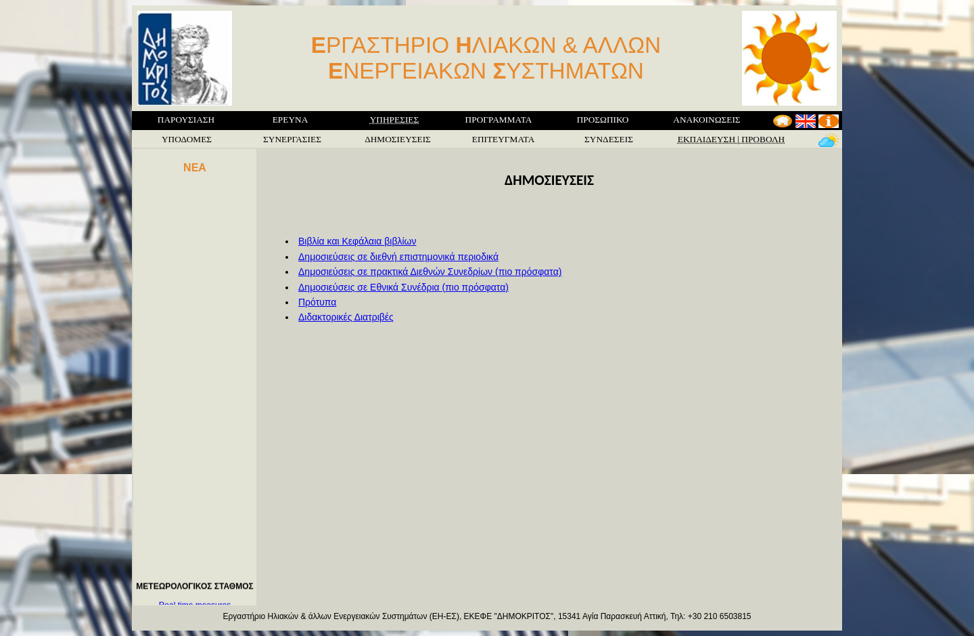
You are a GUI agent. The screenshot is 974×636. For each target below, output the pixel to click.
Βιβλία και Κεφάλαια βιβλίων (357, 241)
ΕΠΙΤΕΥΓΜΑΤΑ (503, 139)
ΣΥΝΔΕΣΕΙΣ (608, 139)
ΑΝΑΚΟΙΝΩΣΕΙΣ (706, 119)
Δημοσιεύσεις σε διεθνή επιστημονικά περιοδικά (398, 256)
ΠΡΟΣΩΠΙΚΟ (603, 119)
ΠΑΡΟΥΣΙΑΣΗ (186, 119)
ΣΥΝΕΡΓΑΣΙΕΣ (292, 139)
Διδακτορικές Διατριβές (346, 317)
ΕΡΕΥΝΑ (290, 119)
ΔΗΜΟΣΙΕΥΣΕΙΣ (398, 139)
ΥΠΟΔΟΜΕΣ (187, 139)
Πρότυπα (317, 302)
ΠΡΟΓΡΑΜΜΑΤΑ (498, 119)
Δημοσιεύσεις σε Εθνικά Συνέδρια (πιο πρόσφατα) (403, 287)
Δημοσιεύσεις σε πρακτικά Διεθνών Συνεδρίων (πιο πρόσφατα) (429, 271)
